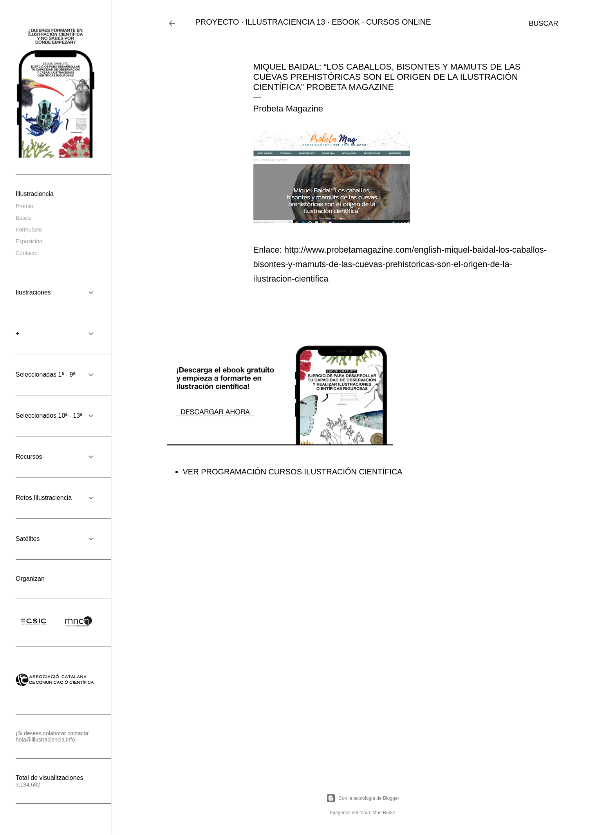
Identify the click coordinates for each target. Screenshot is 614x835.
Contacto (27, 253)
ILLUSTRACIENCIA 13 (285, 22)
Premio (24, 206)
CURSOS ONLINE (398, 22)
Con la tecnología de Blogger (362, 798)
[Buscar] (543, 23)
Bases (23, 218)
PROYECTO (217, 22)
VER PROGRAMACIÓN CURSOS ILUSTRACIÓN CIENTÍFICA (293, 471)
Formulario (29, 229)
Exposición (29, 241)
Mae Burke (383, 812)
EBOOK (345, 22)
